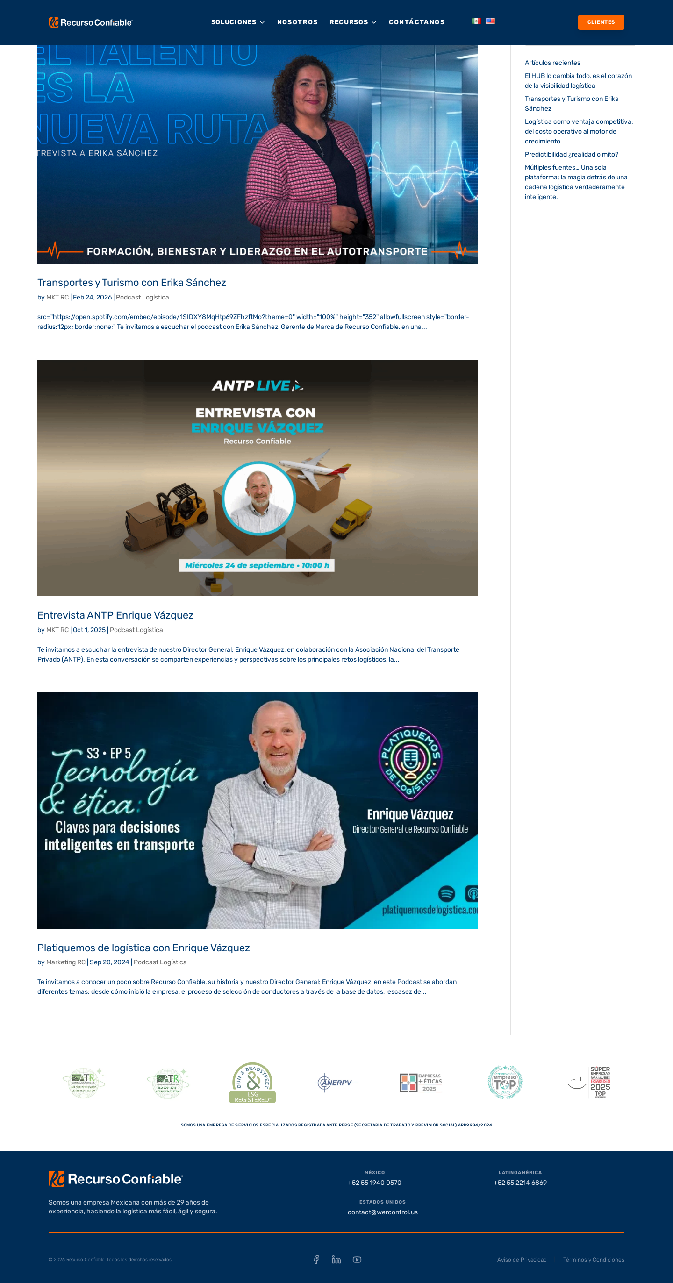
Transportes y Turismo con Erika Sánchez (131, 282)
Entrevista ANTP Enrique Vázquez (115, 615)
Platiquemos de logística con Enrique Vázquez (143, 948)
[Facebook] (316, 1259)
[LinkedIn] (336, 1259)
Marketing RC (66, 962)
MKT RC (57, 297)
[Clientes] (601, 22)
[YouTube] (357, 1259)
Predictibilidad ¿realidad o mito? (571, 154)
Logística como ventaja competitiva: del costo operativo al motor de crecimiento (579, 131)
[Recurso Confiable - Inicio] (91, 22)
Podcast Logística (142, 297)
